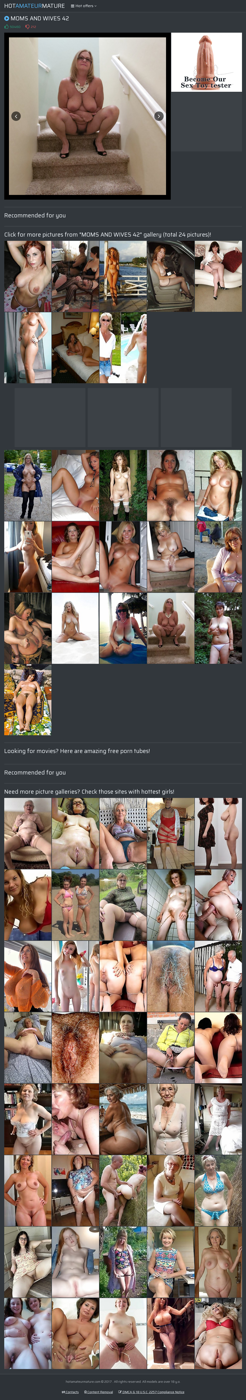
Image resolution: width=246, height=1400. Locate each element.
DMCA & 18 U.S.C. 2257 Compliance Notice (151, 1392)
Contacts (70, 1392)
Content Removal (98, 1392)
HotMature (34, 5)
